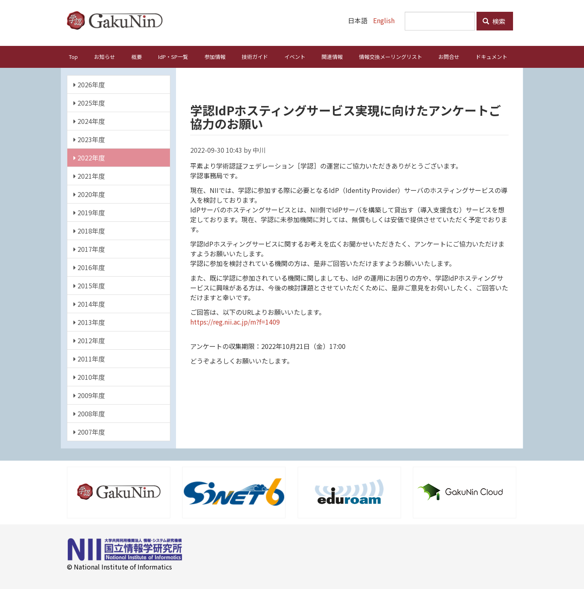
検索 (494, 21)
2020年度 (89, 194)
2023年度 (89, 139)
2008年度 (89, 413)
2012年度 (89, 340)
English (384, 20)
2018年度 (89, 230)
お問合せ (448, 56)
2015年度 (89, 285)
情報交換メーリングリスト (390, 56)
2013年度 (89, 322)
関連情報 (332, 56)
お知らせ (104, 56)
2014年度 (89, 303)
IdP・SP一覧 (173, 56)
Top (73, 56)
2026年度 (89, 84)
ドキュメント (491, 56)
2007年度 (89, 431)
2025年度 (89, 102)
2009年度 (89, 395)
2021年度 (89, 175)
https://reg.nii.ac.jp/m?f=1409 (235, 321)
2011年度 (89, 358)
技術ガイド (255, 56)
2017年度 (89, 248)
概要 (136, 56)
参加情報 (214, 56)
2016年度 (89, 267)
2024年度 (89, 121)
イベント (294, 56)
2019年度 (89, 212)
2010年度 (89, 376)
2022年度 (89, 157)
